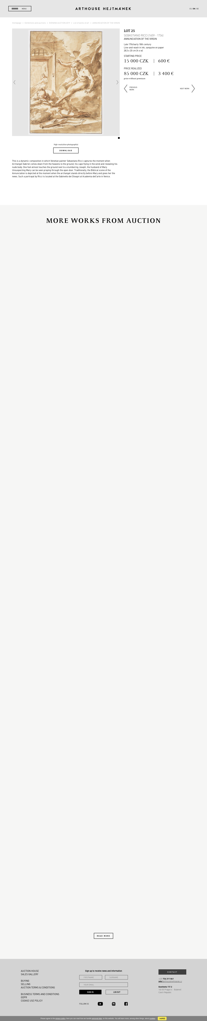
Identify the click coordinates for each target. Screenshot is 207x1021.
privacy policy (60, 1018)
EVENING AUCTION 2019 (59, 22)
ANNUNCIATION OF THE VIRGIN (106, 22)
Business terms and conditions (40, 994)
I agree (162, 1018)
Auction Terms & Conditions (38, 987)
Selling (25, 984)
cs (190, 9)
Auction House (30, 971)
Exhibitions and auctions (35, 22)
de (198, 9)
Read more (103, 936)
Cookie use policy (32, 1000)
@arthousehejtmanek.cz (170, 981)
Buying (25, 980)
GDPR (24, 997)
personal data (97, 1018)
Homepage (17, 22)
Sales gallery (29, 974)
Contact (172, 972)
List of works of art (81, 22)
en (194, 8)
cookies (152, 1018)
